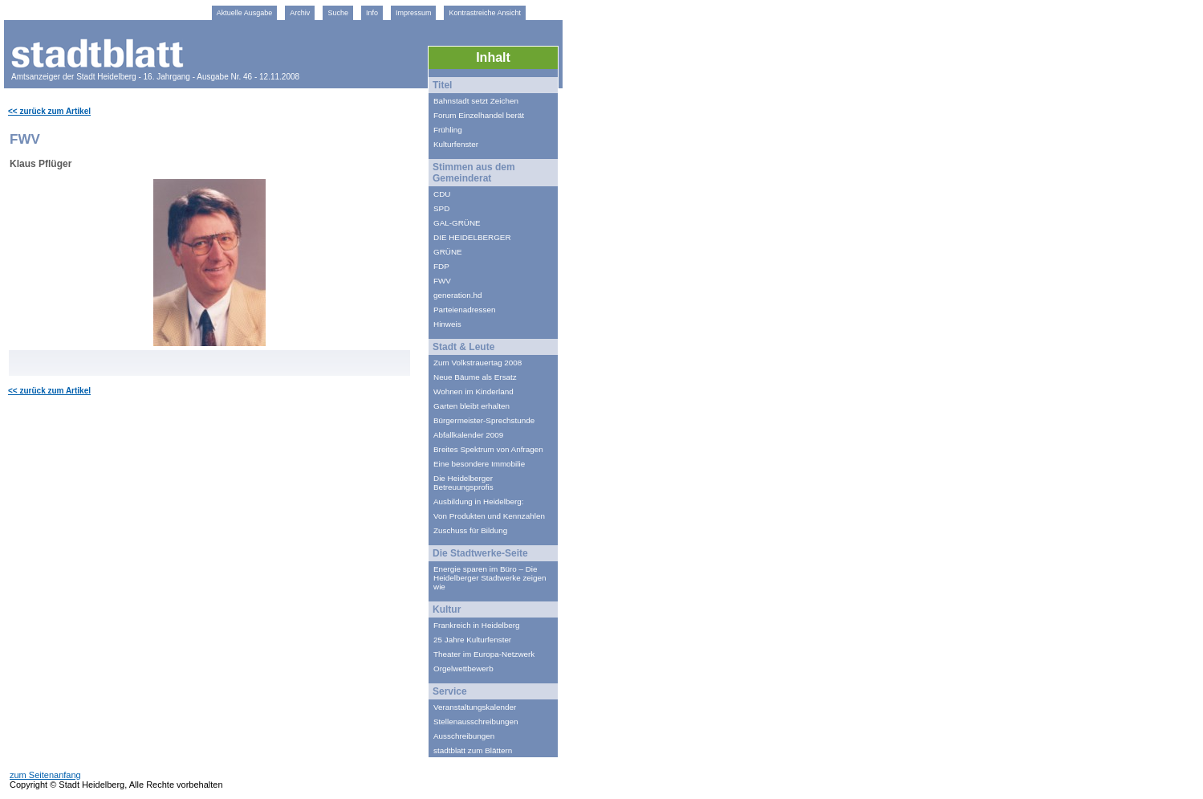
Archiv (300, 13)
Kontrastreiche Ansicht (485, 13)
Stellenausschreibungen (475, 721)
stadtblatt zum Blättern (472, 750)
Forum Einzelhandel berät (478, 115)
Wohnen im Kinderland (473, 391)
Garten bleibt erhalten (471, 406)
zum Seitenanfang (45, 775)
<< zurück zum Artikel (49, 111)
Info (372, 13)
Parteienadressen (464, 309)
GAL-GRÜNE (457, 222)
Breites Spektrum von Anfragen (488, 449)
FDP (441, 266)
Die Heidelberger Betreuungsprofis (463, 482)
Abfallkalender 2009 (468, 434)
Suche (337, 13)
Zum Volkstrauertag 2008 (477, 362)
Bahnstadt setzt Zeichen (475, 100)
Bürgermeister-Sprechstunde (483, 420)
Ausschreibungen (463, 736)
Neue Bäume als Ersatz (475, 377)
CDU (441, 194)
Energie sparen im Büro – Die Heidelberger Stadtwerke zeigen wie (490, 578)
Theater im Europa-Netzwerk (483, 654)
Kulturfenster (455, 144)
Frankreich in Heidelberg (476, 625)
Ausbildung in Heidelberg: (478, 501)
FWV (442, 280)
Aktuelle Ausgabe (245, 13)
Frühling (447, 129)
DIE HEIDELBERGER (472, 237)
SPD (441, 208)
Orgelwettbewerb (463, 668)
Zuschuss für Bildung (470, 530)
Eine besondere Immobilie (479, 463)
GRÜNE (447, 251)
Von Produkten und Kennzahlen (489, 516)
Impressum (414, 13)
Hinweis (447, 324)
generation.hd (457, 295)
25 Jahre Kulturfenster (472, 639)
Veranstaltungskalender (474, 707)
